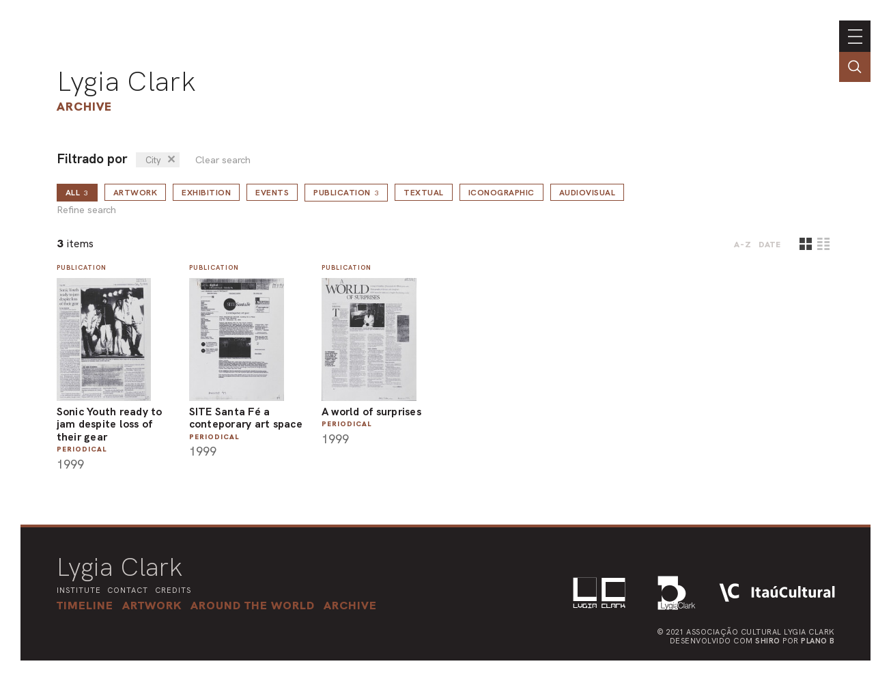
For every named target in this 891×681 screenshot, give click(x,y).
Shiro (767, 640)
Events (272, 192)
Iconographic (501, 192)
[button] (252, 605)
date (770, 244)
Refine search (86, 210)
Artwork (135, 192)
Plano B (818, 640)
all (77, 192)
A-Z (743, 244)
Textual (424, 192)
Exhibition (206, 192)
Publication (346, 192)
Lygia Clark (126, 81)
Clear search (223, 160)
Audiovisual (587, 192)
